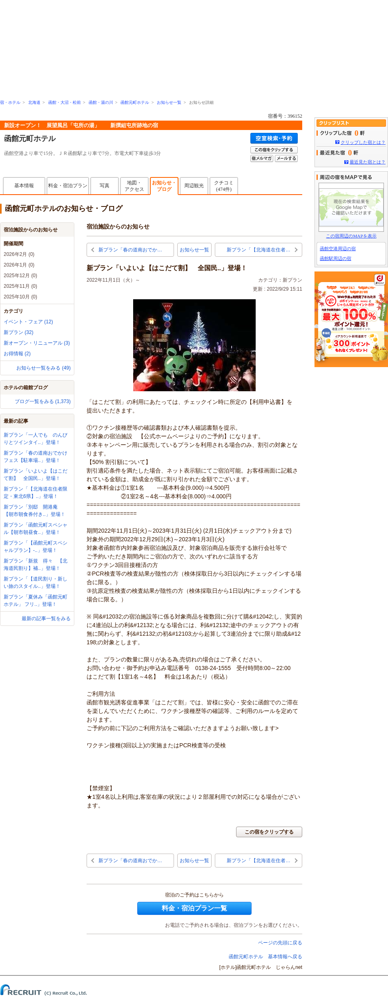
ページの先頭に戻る (280, 943)
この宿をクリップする (269, 832)
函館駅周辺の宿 (335, 258)
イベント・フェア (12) (28, 322)
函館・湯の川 (101, 102)
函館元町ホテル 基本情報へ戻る (265, 956)
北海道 (34, 102)
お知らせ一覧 (169, 102)
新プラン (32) (18, 332)
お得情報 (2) (17, 353)
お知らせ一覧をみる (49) (43, 368)
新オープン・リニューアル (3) (37, 343)
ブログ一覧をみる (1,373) (43, 401)
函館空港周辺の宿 (338, 248)
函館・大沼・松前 (64, 102)
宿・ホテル (10, 102)
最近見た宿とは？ (368, 161)
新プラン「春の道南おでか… (130, 250)
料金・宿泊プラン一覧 (194, 908)
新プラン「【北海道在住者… (258, 250)
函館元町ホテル (134, 102)
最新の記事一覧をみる (46, 618)
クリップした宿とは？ (363, 142)
